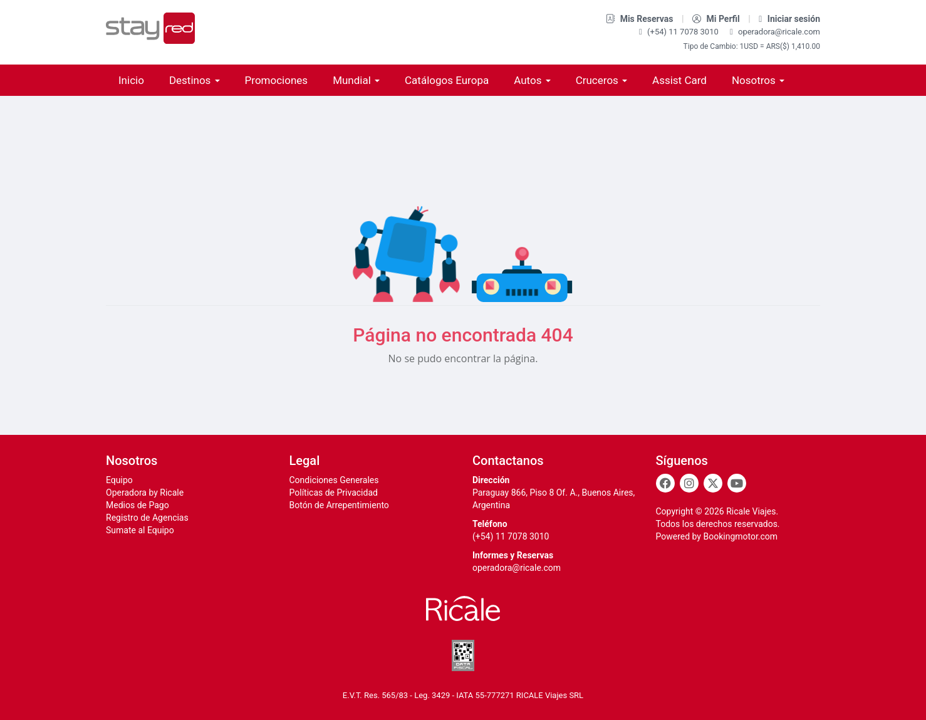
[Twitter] (713, 483)
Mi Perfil (717, 19)
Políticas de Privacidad (333, 493)
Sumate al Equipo (140, 530)
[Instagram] (689, 483)
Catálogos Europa (447, 80)
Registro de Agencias (147, 518)
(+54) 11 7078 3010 (680, 31)
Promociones (276, 80)
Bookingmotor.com (740, 536)
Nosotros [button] (758, 80)
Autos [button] (532, 80)
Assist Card (679, 80)
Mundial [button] (356, 80)
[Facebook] (665, 483)
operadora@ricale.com (775, 31)
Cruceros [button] (601, 80)
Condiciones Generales (334, 480)
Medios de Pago (137, 505)
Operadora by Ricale (145, 493)
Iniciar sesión (789, 19)
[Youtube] (736, 483)
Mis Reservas (640, 19)
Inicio (131, 80)
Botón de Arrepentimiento (339, 505)
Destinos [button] (194, 80)
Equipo (119, 480)
